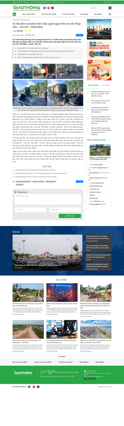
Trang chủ (15, 19)
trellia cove (92, 193)
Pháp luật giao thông (42, 361)
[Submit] (109, 7)
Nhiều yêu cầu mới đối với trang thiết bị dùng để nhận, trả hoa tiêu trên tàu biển (95, 340)
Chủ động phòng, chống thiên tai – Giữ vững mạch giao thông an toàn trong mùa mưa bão (41, 173)
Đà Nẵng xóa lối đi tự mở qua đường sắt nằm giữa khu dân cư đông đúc (35, 169)
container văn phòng (94, 190)
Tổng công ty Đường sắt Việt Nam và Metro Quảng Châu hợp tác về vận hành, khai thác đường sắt (101, 119)
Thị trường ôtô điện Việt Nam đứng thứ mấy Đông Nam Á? (37, 264)
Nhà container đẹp (94, 170)
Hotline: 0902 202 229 (58, 2)
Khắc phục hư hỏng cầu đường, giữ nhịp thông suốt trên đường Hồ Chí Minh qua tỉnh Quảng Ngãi (95, 305)
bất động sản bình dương (95, 184)
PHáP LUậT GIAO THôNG (48, 14)
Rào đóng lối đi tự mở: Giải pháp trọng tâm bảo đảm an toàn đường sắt (100, 109)
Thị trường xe (18, 267)
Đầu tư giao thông (20, 361)
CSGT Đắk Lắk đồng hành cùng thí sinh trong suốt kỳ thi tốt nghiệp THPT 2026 (97, 265)
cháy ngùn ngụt (50, 181)
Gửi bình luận (70, 215)
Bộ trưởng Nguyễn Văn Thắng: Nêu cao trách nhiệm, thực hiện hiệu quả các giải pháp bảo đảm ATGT (45, 51)
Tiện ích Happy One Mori (100, 165)
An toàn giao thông (24, 19)
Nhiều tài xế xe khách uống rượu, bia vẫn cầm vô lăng (61, 304)
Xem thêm (62, 355)
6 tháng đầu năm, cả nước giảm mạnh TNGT (30, 54)
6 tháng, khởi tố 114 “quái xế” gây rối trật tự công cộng (32, 48)
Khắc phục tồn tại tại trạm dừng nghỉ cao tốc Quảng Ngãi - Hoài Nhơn (27, 340)
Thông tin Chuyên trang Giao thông (20, 2)
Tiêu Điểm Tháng (96, 139)
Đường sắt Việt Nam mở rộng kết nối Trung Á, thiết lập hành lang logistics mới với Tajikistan (101, 130)
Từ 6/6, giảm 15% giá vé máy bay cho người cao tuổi (100, 101)
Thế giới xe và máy (65, 361)
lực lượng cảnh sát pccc (24, 181)
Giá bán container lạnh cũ (95, 175)
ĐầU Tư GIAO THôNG (28, 14)
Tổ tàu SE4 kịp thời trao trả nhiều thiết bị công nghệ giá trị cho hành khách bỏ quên (97, 246)
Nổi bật (16, 231)
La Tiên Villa (96, 199)
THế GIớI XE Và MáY (68, 14)
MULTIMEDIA (84, 14)
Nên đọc (47, 166)
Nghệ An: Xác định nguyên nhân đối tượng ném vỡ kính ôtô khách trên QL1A (38, 57)
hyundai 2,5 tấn (95, 187)
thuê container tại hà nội (98, 181)
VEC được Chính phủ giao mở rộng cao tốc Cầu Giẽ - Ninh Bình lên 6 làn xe (100, 93)
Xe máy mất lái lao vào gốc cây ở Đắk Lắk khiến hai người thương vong (61, 340)
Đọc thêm (61, 279)
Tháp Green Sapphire (94, 202)
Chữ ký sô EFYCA (93, 196)
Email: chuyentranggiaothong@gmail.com (40, 2)
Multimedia (84, 361)
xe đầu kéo (20, 184)
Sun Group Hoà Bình (98, 162)
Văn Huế (20, 31)
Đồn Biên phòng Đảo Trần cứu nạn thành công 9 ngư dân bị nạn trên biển (36, 176)
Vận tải (88, 249)
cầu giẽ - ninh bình (38, 181)
